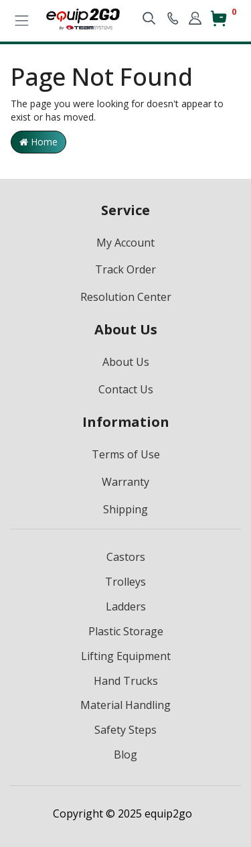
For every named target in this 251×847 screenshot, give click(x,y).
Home (38, 141)
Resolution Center (125, 296)
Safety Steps (125, 729)
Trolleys (125, 581)
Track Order (125, 269)
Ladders (126, 606)
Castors (125, 556)
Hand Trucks (126, 680)
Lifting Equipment (126, 656)
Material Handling (125, 705)
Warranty (125, 481)
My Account (125, 242)
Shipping (125, 509)
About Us (125, 361)
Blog (125, 754)
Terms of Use (126, 454)
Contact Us (125, 389)
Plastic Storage (125, 631)
